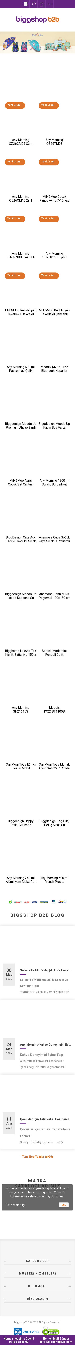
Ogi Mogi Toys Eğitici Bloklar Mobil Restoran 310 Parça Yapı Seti (21, 770)
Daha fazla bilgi (15, 1205)
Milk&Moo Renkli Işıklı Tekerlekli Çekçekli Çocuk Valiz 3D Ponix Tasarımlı (54, 316)
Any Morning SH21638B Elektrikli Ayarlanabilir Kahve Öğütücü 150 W (21, 259)
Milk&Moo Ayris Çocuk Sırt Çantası (20, 482)
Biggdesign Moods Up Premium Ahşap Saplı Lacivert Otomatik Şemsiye (20, 429)
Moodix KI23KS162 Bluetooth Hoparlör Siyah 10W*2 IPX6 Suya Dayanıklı (54, 372)
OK (64, 1204)
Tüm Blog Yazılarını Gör (37, 1156)
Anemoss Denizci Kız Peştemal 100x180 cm (54, 596)
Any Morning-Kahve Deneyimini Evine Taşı (46, 1044)
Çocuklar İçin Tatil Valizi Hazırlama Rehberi (46, 1119)
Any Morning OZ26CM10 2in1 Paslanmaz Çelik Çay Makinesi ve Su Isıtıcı (21, 202)
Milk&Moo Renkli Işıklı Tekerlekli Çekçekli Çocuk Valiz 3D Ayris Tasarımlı (20, 316)
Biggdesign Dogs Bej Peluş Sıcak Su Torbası (54, 825)
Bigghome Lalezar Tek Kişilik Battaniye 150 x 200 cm (20, 654)
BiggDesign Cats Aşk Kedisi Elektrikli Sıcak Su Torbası (21, 541)
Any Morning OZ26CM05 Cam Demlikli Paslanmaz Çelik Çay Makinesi (21, 145)
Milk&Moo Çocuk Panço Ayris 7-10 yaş (54, 198)
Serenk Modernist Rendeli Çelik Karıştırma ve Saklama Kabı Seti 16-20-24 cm (54, 656)
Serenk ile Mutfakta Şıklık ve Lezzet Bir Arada (46, 970)
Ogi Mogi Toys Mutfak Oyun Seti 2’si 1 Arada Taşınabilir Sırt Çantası (54, 768)
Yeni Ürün (13, 104)
